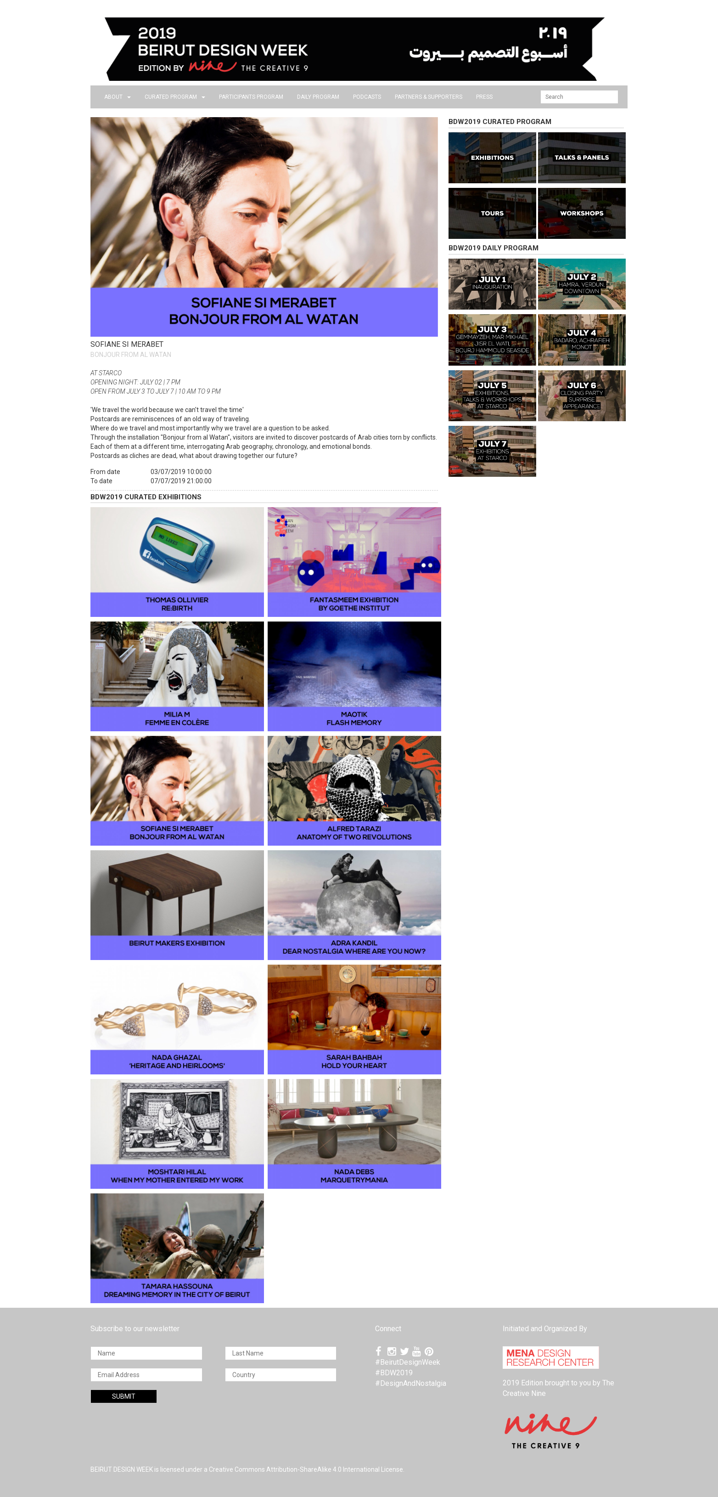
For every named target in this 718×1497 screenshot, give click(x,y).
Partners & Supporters (428, 97)
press (484, 97)
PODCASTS (367, 97)
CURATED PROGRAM (175, 97)
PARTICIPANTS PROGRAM (251, 97)
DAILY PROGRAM (318, 97)
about (117, 97)
